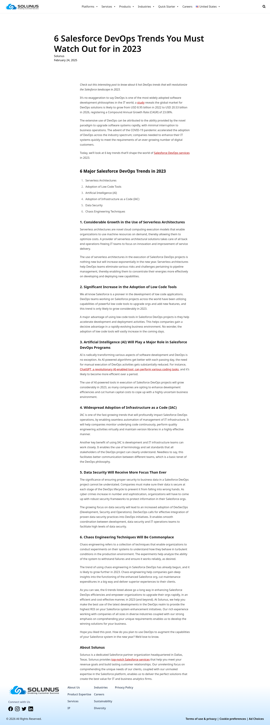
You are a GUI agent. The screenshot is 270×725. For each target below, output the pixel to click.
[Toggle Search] (264, 6)
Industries (101, 687)
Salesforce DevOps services (172, 153)
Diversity (100, 708)
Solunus (59, 56)
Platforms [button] (90, 6)
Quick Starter (168, 6)
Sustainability (103, 701)
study (140, 102)
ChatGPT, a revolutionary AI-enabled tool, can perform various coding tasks (129, 369)
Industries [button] (146, 6)
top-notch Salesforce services (130, 659)
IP (69, 708)
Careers (187, 6)
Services (73, 701)
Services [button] (109, 6)
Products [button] (127, 6)
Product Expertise (79, 694)
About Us (74, 687)
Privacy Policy (124, 687)
